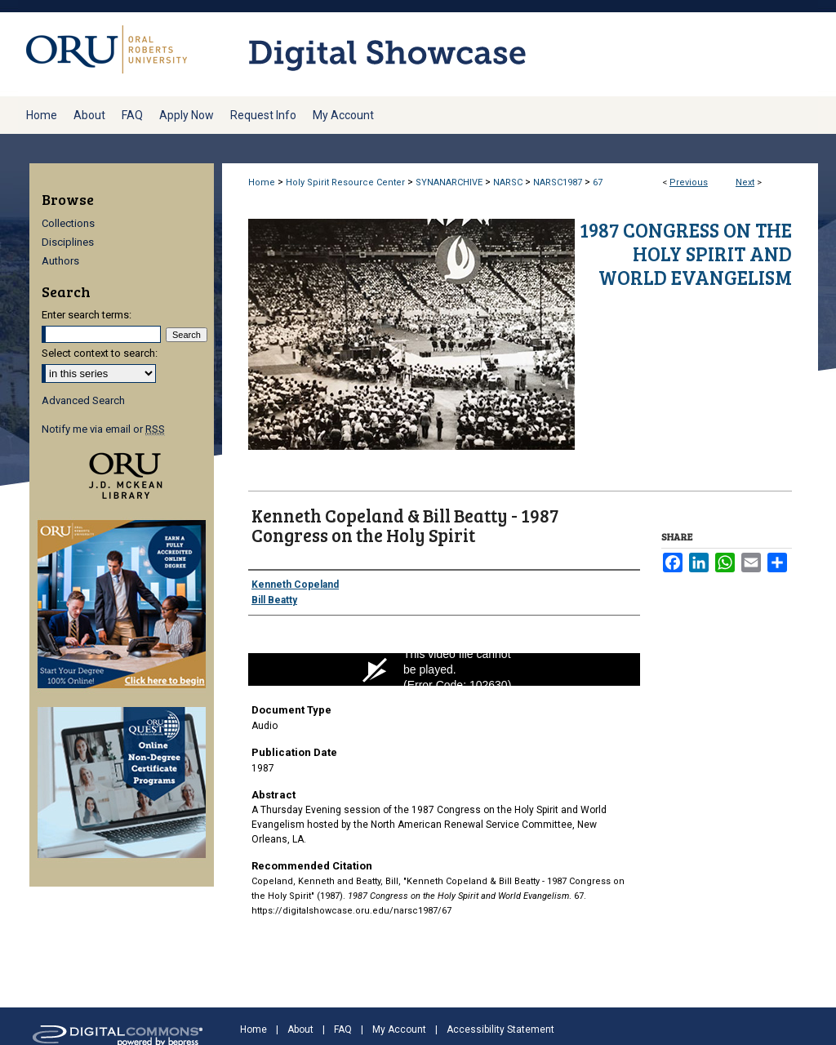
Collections (68, 223)
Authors (60, 261)
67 (598, 182)
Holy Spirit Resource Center (345, 182)
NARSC (507, 182)
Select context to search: (100, 353)
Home (261, 182)
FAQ (343, 1029)
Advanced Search (83, 400)
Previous (688, 182)
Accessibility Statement (500, 1029)
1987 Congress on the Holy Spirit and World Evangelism (686, 253)
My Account (399, 1029)
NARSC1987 (557, 182)
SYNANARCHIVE (449, 182)
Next (745, 182)
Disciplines (68, 242)
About (300, 1029)
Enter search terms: (86, 315)
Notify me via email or (103, 429)
